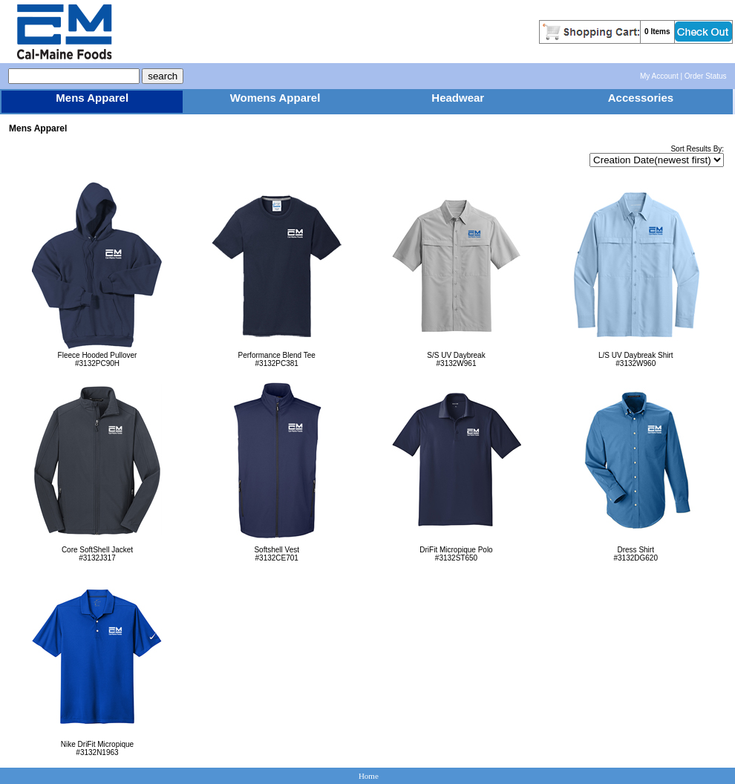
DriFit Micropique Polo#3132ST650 (456, 550)
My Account (659, 76)
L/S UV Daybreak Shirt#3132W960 (636, 356)
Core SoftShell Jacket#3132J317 (97, 550)
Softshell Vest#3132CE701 (277, 550)
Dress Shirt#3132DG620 (636, 550)
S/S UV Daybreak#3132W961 (456, 356)
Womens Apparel (275, 97)
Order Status (706, 76)
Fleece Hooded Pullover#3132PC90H (97, 356)
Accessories (640, 97)
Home (369, 775)
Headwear (457, 97)
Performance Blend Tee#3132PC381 (277, 356)
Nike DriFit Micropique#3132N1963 (97, 745)
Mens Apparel (92, 97)
